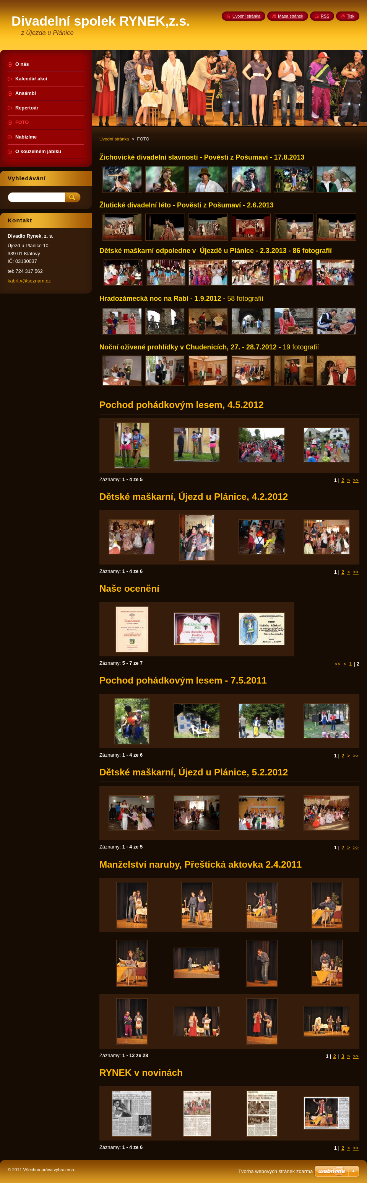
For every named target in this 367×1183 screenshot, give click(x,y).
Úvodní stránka (114, 139)
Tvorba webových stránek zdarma (275, 1171)
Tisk (350, 16)
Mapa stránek (290, 16)
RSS (325, 16)
